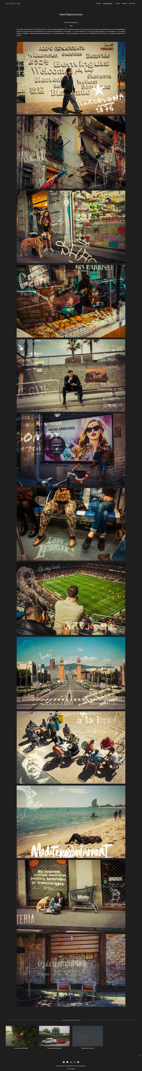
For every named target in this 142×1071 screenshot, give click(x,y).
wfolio (73, 1068)
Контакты (132, 3)
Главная (98, 3)
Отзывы (124, 3)
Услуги (117, 3)
